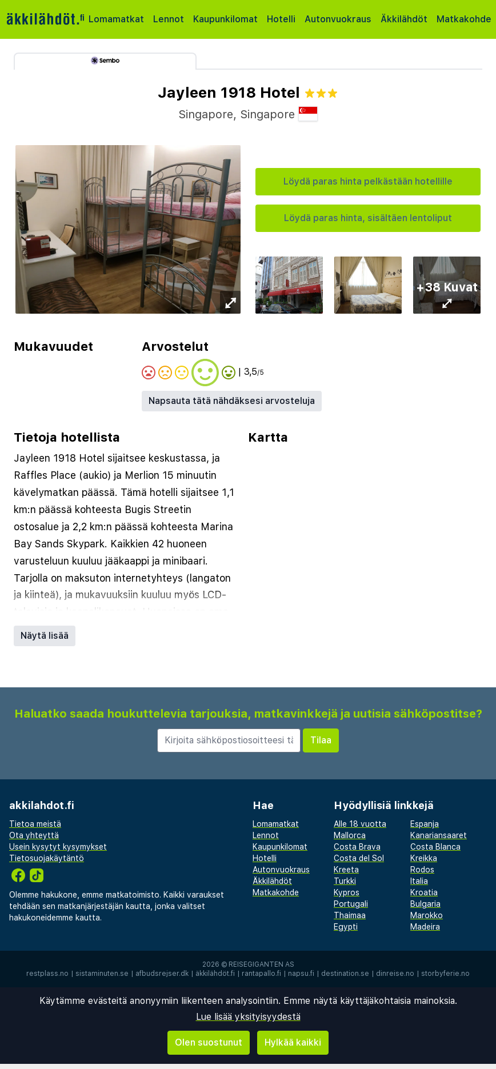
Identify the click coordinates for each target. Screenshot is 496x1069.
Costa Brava (357, 846)
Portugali (351, 903)
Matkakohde (464, 19)
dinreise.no (395, 974)
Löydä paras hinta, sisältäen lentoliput (368, 218)
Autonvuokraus (338, 19)
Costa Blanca (435, 846)
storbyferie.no (445, 974)
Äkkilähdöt (404, 19)
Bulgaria (425, 903)
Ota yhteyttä (34, 835)
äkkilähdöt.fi (215, 974)
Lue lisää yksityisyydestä (248, 1016)
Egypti (346, 926)
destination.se (345, 974)
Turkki (345, 881)
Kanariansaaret (438, 835)
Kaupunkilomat (225, 19)
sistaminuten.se (102, 974)
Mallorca (350, 835)
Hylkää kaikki (293, 1042)
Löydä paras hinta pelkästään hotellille (368, 181)
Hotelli (281, 19)
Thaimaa (350, 915)
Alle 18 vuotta (360, 823)
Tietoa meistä (35, 823)
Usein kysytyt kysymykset (58, 846)
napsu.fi (301, 974)
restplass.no (47, 974)
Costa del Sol (359, 858)
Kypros (346, 892)
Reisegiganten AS (261, 964)
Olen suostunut (208, 1042)
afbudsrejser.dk (162, 974)
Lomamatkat (116, 19)
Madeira (425, 926)
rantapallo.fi (261, 974)
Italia (419, 881)
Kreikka (423, 858)
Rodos (422, 869)
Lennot (168, 19)
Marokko (426, 915)
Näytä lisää (45, 635)
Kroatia (424, 892)
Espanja (424, 823)
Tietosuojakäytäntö (46, 858)
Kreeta (346, 869)
